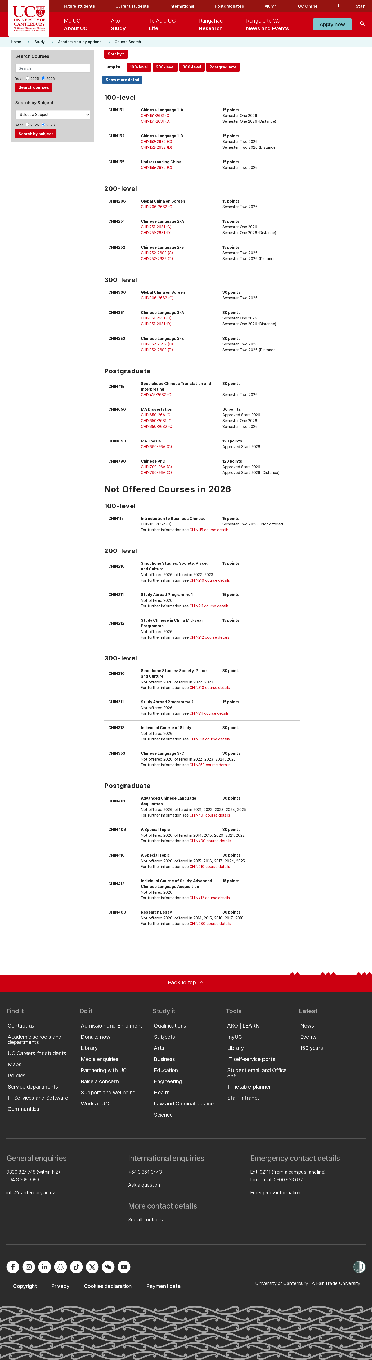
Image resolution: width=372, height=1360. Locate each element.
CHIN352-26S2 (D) (157, 350)
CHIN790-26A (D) (156, 472)
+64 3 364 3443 (145, 1172)
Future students (79, 6)
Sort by (115, 54)
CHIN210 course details (210, 580)
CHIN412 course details (210, 898)
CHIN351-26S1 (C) (156, 318)
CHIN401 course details (210, 815)
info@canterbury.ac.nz (30, 1192)
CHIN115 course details (209, 530)
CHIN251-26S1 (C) (156, 227)
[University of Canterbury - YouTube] (124, 1267)
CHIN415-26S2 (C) (157, 394)
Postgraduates (229, 6)
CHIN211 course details (209, 606)
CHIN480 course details (210, 923)
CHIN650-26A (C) (156, 415)
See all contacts (145, 1219)
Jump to (112, 66)
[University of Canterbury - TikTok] (76, 1267)
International (181, 6)
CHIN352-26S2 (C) (157, 344)
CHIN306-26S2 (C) (157, 298)
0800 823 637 (288, 1179)
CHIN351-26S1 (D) (156, 324)
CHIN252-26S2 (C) (157, 253)
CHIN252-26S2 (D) (157, 258)
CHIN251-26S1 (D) (156, 232)
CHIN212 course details (210, 637)
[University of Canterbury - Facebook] (12, 1267)
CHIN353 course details (210, 764)
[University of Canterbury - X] (92, 1267)
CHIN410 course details (210, 866)
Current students (132, 6)
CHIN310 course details (210, 687)
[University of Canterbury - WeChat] (108, 1267)
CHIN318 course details (210, 739)
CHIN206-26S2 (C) (157, 206)
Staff (361, 6)
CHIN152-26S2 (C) (156, 141)
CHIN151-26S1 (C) (156, 115)
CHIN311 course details (209, 713)
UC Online (307, 6)
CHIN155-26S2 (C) (156, 167)
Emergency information (275, 1192)
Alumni (271, 6)
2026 (50, 79)
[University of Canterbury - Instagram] (28, 1267)
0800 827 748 (20, 1172)
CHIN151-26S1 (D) (156, 121)
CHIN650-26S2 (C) (157, 426)
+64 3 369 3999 (22, 1179)
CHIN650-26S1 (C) (157, 420)
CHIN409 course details (210, 841)
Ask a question (144, 1185)
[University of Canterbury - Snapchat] (60, 1267)
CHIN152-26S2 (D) (156, 147)
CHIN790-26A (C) (156, 466)
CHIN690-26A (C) (156, 446)
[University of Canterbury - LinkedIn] (44, 1267)
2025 (34, 79)
